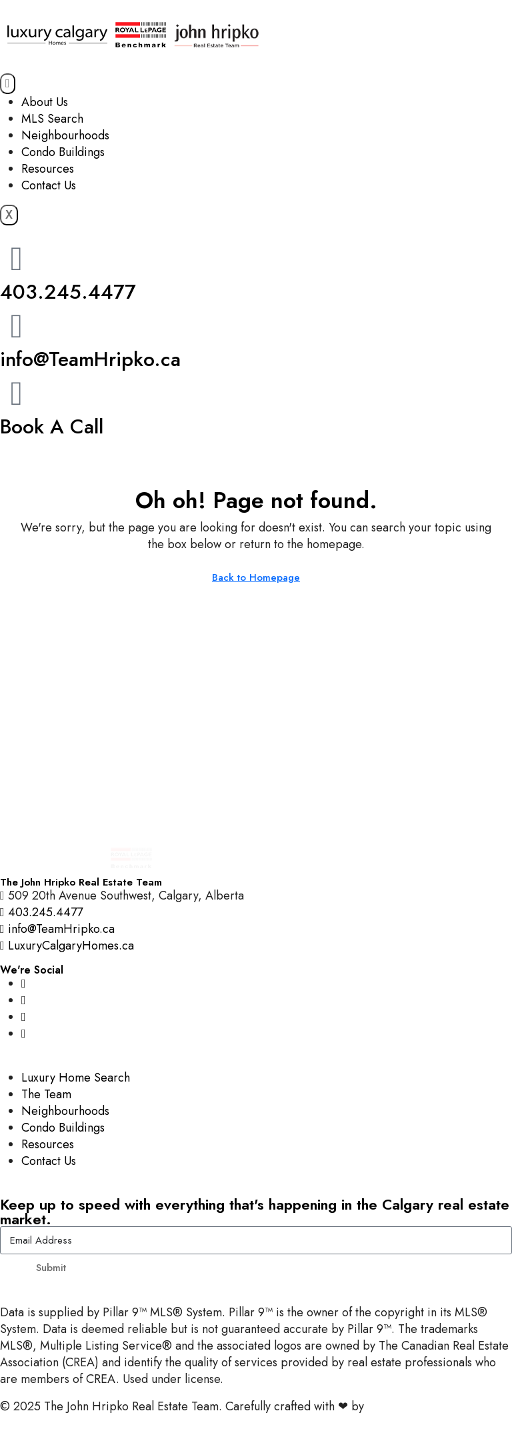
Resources (47, 168)
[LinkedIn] (23, 1033)
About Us (44, 102)
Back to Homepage (256, 577)
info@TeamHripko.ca (90, 359)
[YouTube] (23, 1017)
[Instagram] (23, 983)
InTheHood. (397, 1406)
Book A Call (51, 426)
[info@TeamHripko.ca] (16, 326)
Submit (51, 1267)
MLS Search (52, 118)
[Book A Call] (16, 393)
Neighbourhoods (65, 135)
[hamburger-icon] (7, 83)
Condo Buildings (63, 152)
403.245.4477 (68, 291)
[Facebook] (23, 1000)
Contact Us (48, 185)
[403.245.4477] (16, 258)
